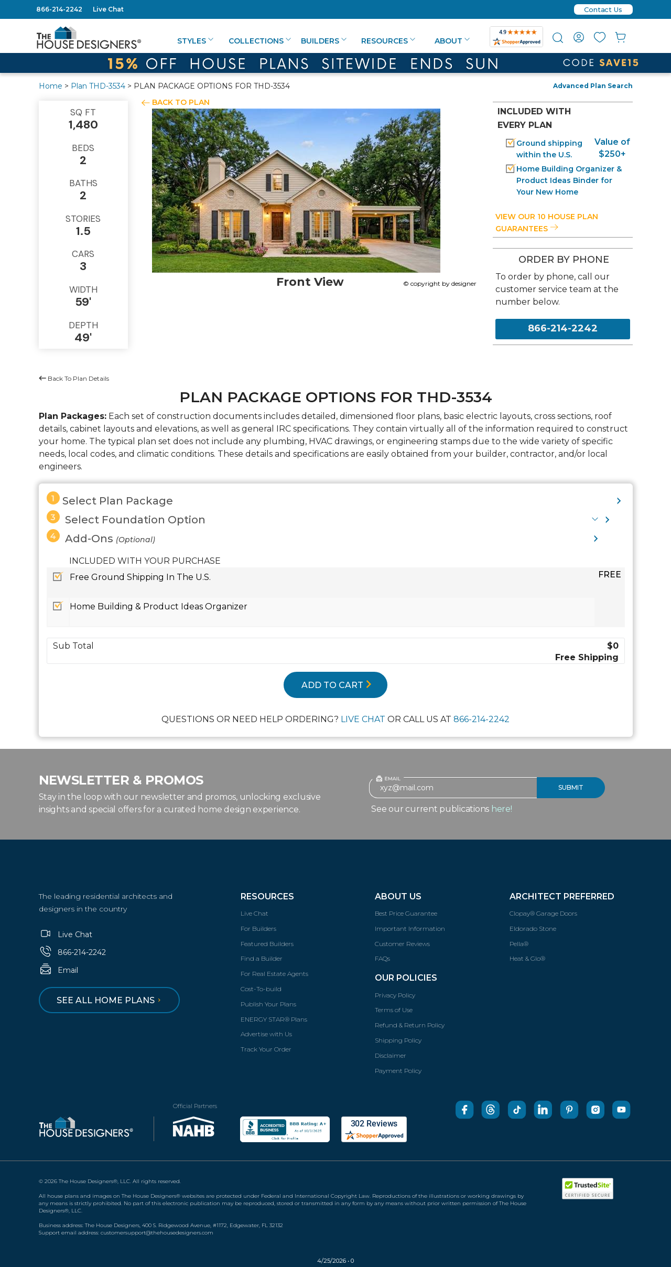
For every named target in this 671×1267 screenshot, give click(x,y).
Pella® (519, 944)
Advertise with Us (266, 1034)
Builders (324, 41)
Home (50, 86)
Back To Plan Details (74, 378)
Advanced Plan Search (593, 86)
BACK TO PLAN (181, 102)
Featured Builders (267, 944)
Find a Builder (262, 958)
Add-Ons (101, 537)
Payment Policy (398, 1071)
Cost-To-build (261, 989)
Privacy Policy (395, 995)
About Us (398, 896)
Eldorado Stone (533, 928)
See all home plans (110, 1000)
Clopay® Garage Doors (543, 913)
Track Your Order (266, 1049)
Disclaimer (390, 1055)
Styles (195, 41)
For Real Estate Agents (274, 974)
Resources (388, 41)
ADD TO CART (336, 685)
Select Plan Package (110, 499)
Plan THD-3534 (98, 86)
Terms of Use (394, 1010)
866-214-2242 (59, 9)
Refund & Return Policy (410, 1025)
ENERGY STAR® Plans (274, 1019)
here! (501, 809)
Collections (260, 41)
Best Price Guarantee (406, 913)
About (452, 41)
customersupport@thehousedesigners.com (157, 1232)
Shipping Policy (398, 1040)
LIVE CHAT (363, 719)
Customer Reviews (402, 944)
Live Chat (108, 9)
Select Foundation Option (126, 518)
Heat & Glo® (527, 958)
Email (58, 970)
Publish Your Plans (268, 1004)
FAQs (382, 958)
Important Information (410, 928)
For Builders (258, 928)
